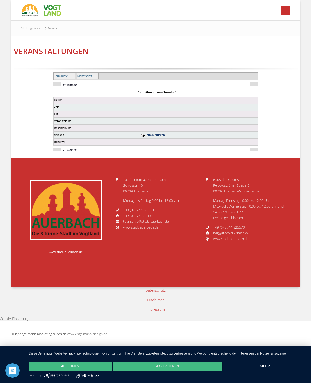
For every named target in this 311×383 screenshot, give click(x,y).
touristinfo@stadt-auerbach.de (146, 221)
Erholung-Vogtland (32, 28)
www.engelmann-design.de (87, 334)
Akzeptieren (167, 366)
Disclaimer (155, 299)
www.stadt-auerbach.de (66, 252)
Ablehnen (70, 366)
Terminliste (61, 76)
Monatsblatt (84, 76)
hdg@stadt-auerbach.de (231, 233)
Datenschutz (155, 290)
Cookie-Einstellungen (16, 318)
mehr (265, 366)
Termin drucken (153, 135)
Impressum (155, 309)
